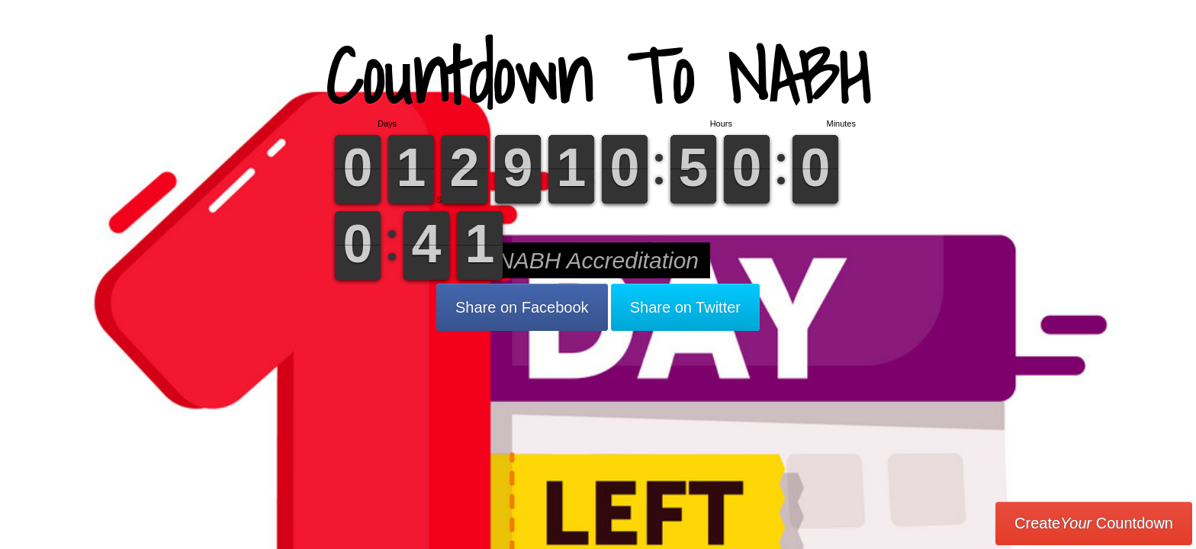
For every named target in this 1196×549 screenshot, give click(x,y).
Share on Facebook (522, 307)
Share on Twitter (685, 307)
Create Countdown (1093, 523)
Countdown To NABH (598, 75)
